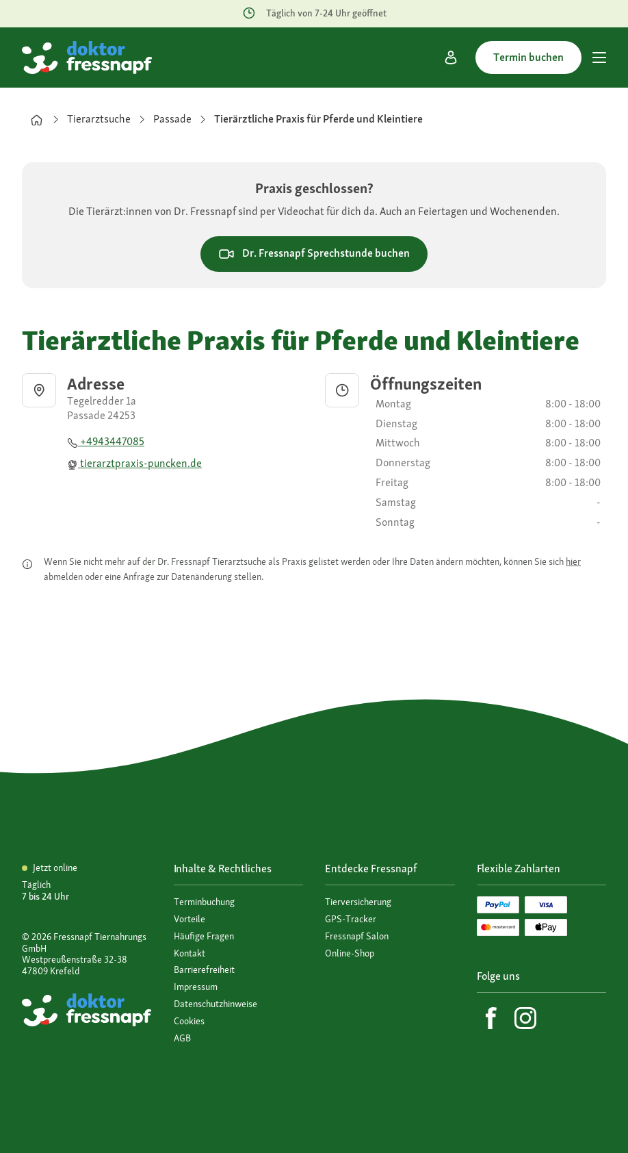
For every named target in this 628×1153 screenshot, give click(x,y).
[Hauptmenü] (599, 57)
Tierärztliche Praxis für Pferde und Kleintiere (318, 119)
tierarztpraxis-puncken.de (134, 463)
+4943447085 (105, 441)
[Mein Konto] (451, 57)
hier (573, 561)
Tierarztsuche (99, 119)
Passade (172, 119)
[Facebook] (491, 1018)
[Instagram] (525, 1018)
